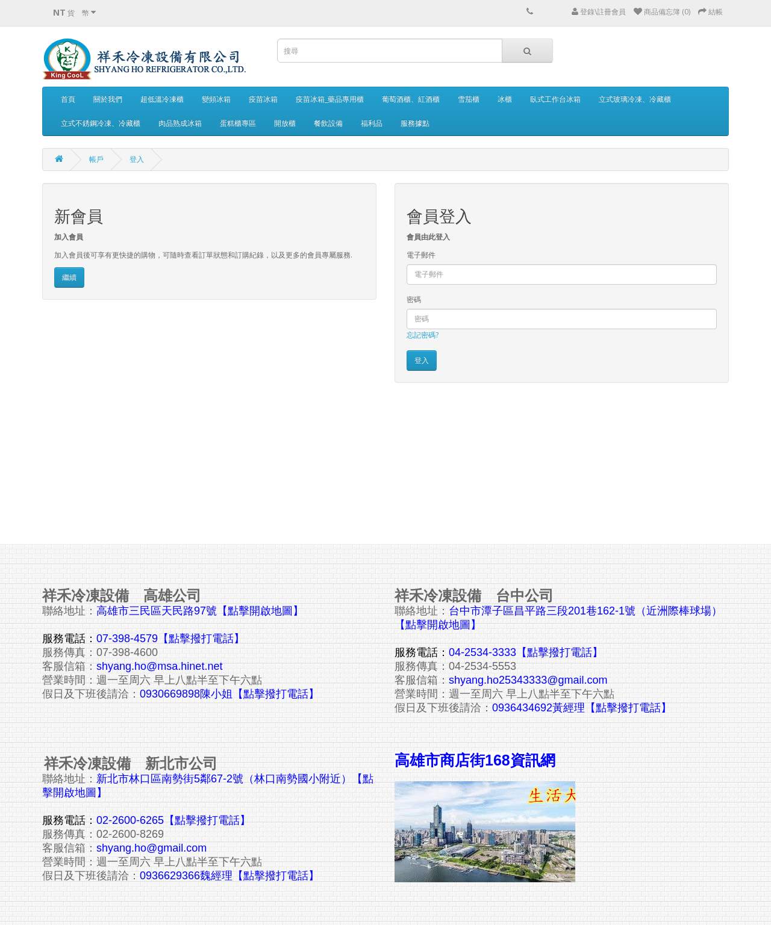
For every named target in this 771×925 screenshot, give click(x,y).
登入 (137, 159)
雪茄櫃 (468, 99)
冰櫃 (505, 99)
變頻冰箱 (216, 99)
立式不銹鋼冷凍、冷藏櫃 (100, 123)
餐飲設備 (328, 123)
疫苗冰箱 (263, 99)
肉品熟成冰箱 (180, 123)
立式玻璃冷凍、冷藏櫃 (635, 99)
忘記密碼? (423, 335)
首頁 (68, 99)
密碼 (414, 299)
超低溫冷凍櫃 (162, 99)
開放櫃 (285, 123)
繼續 (69, 277)
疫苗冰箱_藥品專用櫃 (330, 99)
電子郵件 (421, 255)
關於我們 (107, 99)
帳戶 (96, 159)
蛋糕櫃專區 (238, 123)
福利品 (371, 123)
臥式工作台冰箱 (555, 99)
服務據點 (415, 123)
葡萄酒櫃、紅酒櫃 (411, 99)
